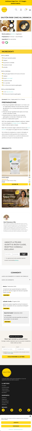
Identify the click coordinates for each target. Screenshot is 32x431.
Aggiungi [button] (14, 184)
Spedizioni (4, 397)
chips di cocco (9, 91)
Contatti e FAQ (5, 402)
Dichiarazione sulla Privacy (18, 429)
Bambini (13, 34)
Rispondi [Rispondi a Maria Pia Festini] (7, 321)
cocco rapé (9, 78)
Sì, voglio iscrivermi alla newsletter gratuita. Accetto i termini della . (15, 259)
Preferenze (16, 426)
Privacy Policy (10, 352)
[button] (30, 416)
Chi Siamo (4, 385)
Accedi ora (23, 254)
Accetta (16, 422)
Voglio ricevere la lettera (16, 356)
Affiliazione (4, 404)
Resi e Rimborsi (5, 401)
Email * (17, 347)
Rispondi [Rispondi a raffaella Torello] (6, 308)
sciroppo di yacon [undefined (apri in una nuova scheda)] (16, 123)
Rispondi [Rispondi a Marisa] (6, 295)
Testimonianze (5, 389)
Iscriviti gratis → (16, 3)
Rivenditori (4, 392)
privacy (16, 260)
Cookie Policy (11, 429)
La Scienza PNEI (5, 387)
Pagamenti (4, 399)
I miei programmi (5, 390)
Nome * (3, 347)
